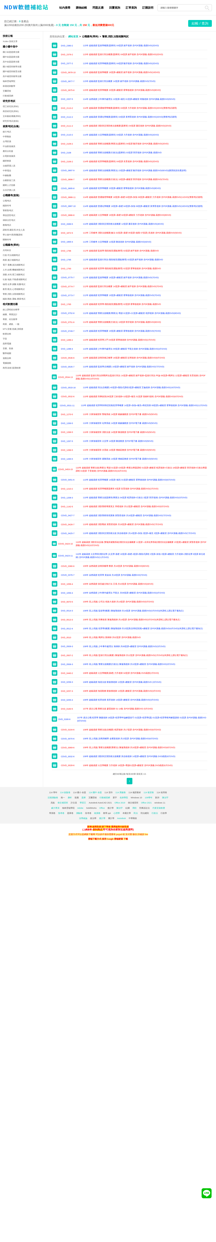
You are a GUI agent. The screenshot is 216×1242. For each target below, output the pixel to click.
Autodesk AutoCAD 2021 (100, 802)
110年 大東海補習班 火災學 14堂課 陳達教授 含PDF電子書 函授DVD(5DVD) (118, 441)
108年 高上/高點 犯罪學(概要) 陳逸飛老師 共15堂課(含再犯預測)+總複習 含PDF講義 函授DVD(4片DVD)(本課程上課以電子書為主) (143, 628)
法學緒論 (83, 818)
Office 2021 (146, 802)
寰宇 (115, 797)
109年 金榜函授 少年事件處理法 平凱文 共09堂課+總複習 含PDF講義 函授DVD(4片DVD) (124, 593)
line (146, 834)
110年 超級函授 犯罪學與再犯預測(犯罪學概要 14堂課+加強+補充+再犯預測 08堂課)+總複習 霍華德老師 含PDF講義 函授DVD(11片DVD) (144, 405)
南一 (63, 797)
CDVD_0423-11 (65, 555)
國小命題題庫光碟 (11, 52)
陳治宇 (165, 797)
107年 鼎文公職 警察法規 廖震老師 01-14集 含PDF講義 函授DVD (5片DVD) (118, 708)
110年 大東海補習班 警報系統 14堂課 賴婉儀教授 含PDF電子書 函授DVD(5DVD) (120, 414)
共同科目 (7, 250)
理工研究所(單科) (11, 106)
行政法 (155, 813)
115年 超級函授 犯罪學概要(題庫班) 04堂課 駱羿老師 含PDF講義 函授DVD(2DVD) (121, 63)
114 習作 (109, 792)
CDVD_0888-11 (68, 197)
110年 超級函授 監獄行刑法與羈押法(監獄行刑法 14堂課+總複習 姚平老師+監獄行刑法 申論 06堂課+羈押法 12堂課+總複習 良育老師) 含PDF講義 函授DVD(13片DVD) (141, 377)
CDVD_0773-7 (67, 295)
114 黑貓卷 (120, 792)
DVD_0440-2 (67, 673)
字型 (5, 339)
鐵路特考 (7, 205)
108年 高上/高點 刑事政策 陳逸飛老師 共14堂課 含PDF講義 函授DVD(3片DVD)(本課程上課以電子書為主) (131, 619)
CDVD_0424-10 (65, 544)
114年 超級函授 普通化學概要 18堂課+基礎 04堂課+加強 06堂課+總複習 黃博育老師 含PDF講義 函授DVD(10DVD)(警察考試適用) (143, 206)
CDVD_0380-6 (67, 566)
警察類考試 (8, 210)
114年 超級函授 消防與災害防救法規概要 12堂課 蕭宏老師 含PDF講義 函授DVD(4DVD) (123, 224)
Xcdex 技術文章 (10, 41)
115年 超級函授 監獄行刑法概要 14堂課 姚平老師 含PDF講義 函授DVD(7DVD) (119, 81)
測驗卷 (79, 813)
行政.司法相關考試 (11, 255)
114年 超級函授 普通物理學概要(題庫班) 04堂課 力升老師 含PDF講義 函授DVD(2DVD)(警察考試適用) (130, 108)
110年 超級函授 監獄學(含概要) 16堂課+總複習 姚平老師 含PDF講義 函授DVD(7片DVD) (123, 366)
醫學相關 (7, 353)
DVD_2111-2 (67, 126)
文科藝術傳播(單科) (12, 116)
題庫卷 (70, 813)
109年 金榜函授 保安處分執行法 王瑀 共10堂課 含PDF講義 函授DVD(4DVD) (118, 584)
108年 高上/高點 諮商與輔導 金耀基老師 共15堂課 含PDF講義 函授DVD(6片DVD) (120, 738)
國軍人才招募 (9, 185)
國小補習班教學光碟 (12, 66)
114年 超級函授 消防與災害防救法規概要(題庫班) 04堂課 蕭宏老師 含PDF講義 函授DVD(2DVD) (127, 126)
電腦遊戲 (7, 363)
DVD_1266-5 (67, 450)
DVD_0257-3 (67, 691)
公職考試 (7, 201)
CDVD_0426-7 (67, 524)
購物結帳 (81, 7)
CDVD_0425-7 (67, 533)
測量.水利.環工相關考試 (14, 274)
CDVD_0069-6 (67, 747)
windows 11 (159, 802)
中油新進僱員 (9, 146)
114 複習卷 (149, 792)
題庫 (84, 797)
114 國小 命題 (79, 792)
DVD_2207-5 (67, 99)
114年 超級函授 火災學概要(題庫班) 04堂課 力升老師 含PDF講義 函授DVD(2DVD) (121, 135)
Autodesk (121, 818)
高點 (53, 802)
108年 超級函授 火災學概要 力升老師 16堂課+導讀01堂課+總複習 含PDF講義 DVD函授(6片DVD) (128, 765)
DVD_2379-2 (67, 54)
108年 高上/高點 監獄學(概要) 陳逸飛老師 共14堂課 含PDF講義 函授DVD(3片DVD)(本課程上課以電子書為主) (133, 610)
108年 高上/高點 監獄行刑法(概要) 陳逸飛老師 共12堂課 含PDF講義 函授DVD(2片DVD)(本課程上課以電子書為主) (135, 655)
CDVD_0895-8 (67, 188)
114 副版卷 (65, 792)
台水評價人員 (9, 190)
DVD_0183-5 (67, 709)
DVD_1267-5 (67, 441)
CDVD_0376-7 (67, 575)
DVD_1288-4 (67, 349)
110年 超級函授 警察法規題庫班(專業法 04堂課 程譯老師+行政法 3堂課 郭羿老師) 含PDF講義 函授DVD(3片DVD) (135, 497)
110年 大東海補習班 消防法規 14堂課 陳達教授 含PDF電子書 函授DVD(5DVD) (119, 432)
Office (102, 808)
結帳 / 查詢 (200, 23)
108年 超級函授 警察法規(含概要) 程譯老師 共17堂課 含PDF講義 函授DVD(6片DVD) (122, 729)
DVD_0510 (66, 637)
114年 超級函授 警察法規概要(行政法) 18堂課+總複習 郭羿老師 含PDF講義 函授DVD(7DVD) (125, 179)
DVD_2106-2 (67, 161)
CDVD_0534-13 (65, 377)
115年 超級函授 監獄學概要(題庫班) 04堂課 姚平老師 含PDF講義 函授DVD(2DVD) (121, 45)
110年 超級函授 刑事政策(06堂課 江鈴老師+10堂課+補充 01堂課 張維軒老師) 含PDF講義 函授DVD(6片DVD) (133, 396)
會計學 (110, 808)
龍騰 (77, 797)
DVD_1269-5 (67, 423)
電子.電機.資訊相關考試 (14, 265)
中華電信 (7, 170)
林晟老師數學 (9, 86)
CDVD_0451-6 (67, 480)
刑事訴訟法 (144, 808)
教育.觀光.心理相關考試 (14, 289)
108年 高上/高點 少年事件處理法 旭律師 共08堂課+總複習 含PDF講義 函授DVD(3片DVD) (124, 646)
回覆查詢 (114, 7)
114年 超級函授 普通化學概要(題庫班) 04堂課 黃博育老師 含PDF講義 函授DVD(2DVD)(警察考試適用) (130, 117)
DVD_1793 (66, 268)
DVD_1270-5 (67, 414)
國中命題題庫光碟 (11, 57)
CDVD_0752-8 (67, 313)
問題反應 (98, 7)
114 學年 (53, 792)
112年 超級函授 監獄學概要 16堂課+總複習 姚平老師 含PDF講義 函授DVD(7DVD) (121, 277)
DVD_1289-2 (67, 340)
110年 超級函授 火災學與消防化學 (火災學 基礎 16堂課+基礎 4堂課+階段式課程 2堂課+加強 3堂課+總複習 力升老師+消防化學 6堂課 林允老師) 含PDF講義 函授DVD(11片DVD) (140, 555)
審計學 (111, 818)
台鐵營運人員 (9, 166)
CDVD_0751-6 (67, 322)
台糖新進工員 (9, 180)
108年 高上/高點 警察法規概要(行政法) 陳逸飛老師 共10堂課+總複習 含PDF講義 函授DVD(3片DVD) (129, 664)
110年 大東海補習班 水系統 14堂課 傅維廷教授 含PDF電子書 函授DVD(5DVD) (119, 450)
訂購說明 (147, 7)
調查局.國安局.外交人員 (14, 230)
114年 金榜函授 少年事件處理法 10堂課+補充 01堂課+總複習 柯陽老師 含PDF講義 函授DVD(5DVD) (129, 99)
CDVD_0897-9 (67, 170)
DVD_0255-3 (67, 700)
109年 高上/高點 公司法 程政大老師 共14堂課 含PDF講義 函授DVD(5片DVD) (118, 601)
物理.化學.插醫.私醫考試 (14, 284)
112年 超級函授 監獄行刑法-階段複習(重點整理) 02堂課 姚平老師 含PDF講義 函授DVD (123, 259)
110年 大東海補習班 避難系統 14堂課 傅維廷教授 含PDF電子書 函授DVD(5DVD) (120, 459)
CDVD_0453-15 (65, 469)
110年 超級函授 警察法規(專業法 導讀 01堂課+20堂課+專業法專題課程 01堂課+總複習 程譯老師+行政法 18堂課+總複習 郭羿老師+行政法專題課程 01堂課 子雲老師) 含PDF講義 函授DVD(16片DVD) (141, 469)
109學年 (148, 797)
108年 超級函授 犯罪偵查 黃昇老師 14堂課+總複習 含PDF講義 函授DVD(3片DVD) (121, 700)
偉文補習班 (63, 802)
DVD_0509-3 (67, 646)
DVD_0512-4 (67, 628)
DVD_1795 (66, 260)
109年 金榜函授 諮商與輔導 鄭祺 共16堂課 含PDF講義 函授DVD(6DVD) (116, 566)
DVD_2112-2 (67, 117)
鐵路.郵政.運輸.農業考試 (14, 299)
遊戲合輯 (7, 358)
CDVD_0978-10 (68, 72)
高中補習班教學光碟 (12, 76)
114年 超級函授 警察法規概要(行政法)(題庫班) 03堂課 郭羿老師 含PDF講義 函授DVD (122, 152)
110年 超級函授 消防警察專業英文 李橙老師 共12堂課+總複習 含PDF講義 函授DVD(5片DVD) (126, 506)
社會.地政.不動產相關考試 (15, 279)
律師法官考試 (9, 220)
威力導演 (55, 808)
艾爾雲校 (7, 91)
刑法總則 (145, 813)
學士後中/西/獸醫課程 (13, 235)
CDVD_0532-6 (67, 396)
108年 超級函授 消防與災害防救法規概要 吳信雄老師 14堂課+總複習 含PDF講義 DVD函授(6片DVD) (129, 756)
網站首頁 (73, 36)
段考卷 (88, 813)
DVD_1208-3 (67, 497)
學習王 (83, 802)
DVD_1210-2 (67, 489)
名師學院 (124, 797)
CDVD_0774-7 (67, 286)
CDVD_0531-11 (67, 405)
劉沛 (157, 797)
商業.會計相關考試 (11, 260)
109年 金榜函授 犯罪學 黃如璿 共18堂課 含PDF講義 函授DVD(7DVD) (115, 575)
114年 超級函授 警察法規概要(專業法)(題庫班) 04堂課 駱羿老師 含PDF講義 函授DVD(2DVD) (126, 143)
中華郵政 (7, 136)
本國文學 (127, 813)
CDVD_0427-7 (67, 515)
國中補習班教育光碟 (12, 71)
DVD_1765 (66, 304)
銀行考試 (7, 132)
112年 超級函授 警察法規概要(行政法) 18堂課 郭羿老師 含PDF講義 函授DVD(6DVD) (122, 322)
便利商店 (97, 829)
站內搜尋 (64, 7)
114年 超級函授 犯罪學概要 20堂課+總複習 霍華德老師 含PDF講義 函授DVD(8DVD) (122, 188)
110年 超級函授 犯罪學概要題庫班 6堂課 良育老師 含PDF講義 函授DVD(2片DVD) (120, 488)
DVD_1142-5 (67, 506)
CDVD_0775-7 (67, 277)
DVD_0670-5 (67, 602)
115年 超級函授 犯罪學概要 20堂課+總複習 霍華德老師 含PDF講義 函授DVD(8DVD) (122, 90)
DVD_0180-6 (64, 719)
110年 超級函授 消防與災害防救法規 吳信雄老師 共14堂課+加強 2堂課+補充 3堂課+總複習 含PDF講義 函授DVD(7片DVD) (139, 533)
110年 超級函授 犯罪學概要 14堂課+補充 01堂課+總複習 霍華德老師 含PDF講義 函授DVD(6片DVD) (129, 480)
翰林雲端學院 (9, 81)
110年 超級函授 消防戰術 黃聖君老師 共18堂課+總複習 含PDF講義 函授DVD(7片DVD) (123, 524)
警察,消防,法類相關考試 (14, 294)
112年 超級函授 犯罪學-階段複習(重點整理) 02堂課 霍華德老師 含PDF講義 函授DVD (122, 268)
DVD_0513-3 (67, 620)
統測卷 (97, 813)
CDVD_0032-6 (67, 756)
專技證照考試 (9, 215)
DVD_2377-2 (67, 63)
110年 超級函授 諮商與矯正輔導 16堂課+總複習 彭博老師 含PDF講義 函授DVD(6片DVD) (124, 358)
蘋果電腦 (7, 343)
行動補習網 (8, 96)
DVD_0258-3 (67, 682)
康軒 (70, 797)
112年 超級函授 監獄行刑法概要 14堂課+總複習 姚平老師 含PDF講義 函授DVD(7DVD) (123, 286)
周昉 (134, 808)
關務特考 (7, 239)
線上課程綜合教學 (11, 309)
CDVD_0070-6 (67, 738)
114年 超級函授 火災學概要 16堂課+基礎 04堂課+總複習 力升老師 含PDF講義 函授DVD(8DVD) (127, 215)
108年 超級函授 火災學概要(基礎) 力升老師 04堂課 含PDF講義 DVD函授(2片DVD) (121, 673)
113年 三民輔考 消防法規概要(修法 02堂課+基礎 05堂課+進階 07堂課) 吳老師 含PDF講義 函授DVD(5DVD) (132, 233)
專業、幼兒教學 (10, 319)
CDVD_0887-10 (68, 206)
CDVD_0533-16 (68, 387)
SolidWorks (91, 808)
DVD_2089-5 (67, 224)
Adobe (80, 808)
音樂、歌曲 (8, 348)
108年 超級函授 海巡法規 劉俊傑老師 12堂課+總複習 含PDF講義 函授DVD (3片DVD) (122, 682)
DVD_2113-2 (67, 108)
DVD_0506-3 (67, 664)
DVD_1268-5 (67, 432)
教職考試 (7, 225)
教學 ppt (107, 813)
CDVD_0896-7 (67, 179)
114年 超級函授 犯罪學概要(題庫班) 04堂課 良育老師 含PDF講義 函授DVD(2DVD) (121, 161)
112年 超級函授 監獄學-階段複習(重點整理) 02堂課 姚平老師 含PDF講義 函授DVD (121, 250)
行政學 (164, 813)
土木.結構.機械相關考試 (14, 270)
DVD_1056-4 (67, 593)
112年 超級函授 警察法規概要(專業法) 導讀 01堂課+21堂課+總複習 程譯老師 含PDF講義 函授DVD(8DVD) (132, 313)
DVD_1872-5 (67, 233)
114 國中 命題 (95, 792)
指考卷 (61, 813)
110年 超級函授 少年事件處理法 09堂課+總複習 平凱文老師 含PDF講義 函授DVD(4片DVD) (125, 349)
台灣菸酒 (7, 141)
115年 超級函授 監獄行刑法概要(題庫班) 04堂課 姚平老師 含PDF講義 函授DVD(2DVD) (123, 54)
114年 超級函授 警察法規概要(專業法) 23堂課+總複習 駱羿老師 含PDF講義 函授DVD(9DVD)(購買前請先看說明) (134, 170)
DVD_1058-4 (67, 584)
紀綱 (127, 808)
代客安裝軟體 (158, 808)
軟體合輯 (7, 334)
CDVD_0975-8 (67, 90)
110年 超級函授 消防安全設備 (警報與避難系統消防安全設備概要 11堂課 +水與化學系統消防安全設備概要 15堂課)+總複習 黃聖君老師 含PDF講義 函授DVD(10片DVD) (141, 543)
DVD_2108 (66, 152)
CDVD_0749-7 (67, 331)
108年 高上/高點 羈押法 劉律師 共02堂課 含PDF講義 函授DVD (112, 637)
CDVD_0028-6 (67, 765)
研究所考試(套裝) (11, 121)
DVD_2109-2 (67, 144)
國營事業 (7, 161)
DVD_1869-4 (67, 242)
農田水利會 (8, 151)
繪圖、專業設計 (10, 314)
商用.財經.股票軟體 (11, 368)
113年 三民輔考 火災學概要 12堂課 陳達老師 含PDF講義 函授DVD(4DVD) (117, 242)
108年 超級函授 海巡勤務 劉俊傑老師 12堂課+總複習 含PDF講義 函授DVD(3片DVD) (122, 691)
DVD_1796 (66, 251)
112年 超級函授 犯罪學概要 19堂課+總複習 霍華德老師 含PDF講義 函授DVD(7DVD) (122, 295)
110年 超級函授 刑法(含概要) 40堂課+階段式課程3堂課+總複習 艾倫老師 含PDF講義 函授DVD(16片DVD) (131, 387)
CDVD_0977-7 (67, 81)
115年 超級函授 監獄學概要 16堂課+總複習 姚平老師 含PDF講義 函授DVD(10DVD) (121, 72)
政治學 (93, 818)
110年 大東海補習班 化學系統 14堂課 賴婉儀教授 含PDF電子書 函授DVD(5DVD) (120, 423)
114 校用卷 (162, 792)
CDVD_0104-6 (67, 729)
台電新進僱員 (9, 156)
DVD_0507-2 (67, 655)
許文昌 (74, 802)
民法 (136, 813)
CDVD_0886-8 (67, 215)
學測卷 (52, 813)
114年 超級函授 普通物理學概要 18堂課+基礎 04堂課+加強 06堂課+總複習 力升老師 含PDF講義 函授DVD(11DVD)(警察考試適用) (143, 197)
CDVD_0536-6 (67, 358)
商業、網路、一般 (11, 324)
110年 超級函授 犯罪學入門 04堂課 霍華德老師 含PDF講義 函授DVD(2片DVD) (119, 340)
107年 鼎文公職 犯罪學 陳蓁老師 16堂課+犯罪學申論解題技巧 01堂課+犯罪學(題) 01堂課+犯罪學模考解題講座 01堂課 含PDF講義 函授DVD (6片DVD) (141, 719)
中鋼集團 (7, 175)
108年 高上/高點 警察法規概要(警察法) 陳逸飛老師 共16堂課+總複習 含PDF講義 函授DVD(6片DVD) (129, 747)
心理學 (117, 813)
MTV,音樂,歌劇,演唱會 (13, 329)
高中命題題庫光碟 (11, 62)
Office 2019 (120, 802)
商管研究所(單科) (11, 111)
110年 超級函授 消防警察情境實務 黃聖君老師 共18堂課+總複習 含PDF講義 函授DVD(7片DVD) (127, 515)
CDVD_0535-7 (67, 367)
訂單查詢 (131, 7)
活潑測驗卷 (53, 797)
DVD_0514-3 (67, 610)
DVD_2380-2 (67, 45)
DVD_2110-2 (67, 135)
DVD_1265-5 (67, 459)
